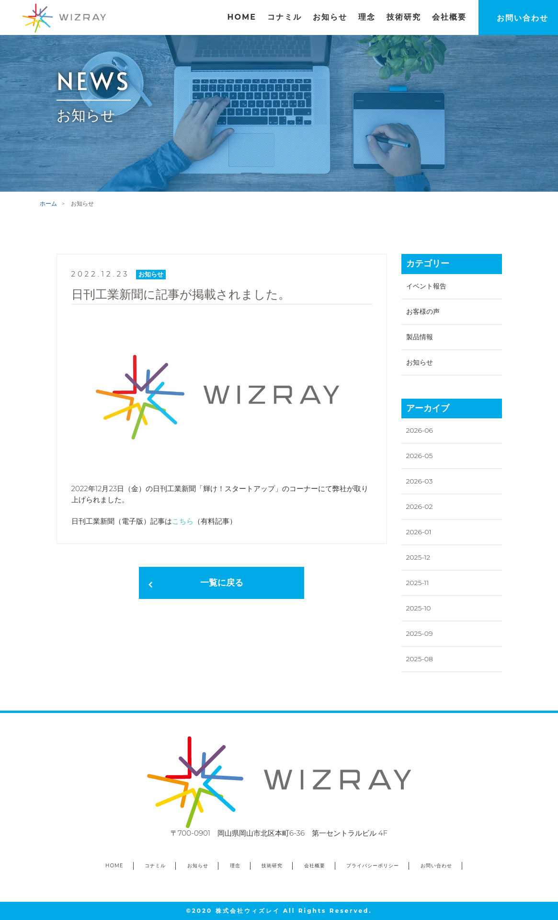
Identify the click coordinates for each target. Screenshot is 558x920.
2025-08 (419, 659)
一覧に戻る (221, 582)
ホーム (48, 203)
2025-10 (418, 608)
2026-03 (419, 481)
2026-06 (419, 430)
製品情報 (419, 337)
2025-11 (417, 582)
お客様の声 (423, 311)
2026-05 (419, 455)
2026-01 (419, 532)
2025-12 (418, 557)
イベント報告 (426, 286)
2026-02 (419, 506)
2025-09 (419, 633)
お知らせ (419, 362)
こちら (183, 521)
